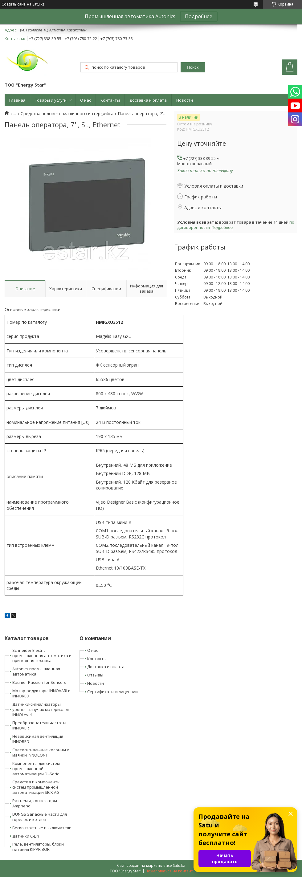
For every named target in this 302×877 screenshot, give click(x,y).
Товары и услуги (51, 100)
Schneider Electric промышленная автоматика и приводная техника (41, 656)
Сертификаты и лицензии (112, 691)
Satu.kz (179, 865)
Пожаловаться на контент (169, 871)
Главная (17, 100)
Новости (184, 100)
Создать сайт (13, 4)
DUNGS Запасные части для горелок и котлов (39, 816)
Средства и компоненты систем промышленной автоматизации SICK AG (36, 787)
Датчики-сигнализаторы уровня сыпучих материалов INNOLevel (40, 709)
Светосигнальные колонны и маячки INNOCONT (40, 752)
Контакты (110, 100)
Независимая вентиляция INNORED (37, 738)
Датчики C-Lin (25, 836)
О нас (85, 100)
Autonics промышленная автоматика (36, 671)
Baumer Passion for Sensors (39, 682)
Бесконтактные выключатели (41, 827)
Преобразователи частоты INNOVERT (39, 725)
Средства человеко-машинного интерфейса (67, 113)
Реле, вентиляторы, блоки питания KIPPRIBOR (38, 846)
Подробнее (198, 16)
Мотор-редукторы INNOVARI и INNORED (41, 693)
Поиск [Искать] (192, 67)
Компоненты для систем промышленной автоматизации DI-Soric (36, 769)
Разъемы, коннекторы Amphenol (34, 803)
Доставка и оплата (148, 100)
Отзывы (95, 675)
